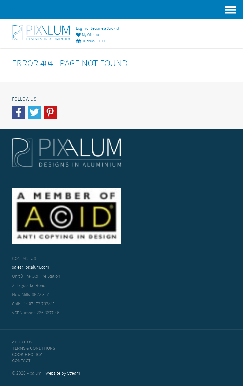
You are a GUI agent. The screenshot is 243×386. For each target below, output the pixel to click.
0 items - (91, 41)
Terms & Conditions (33, 348)
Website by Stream (62, 373)
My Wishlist (87, 35)
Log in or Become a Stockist (97, 28)
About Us (22, 342)
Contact (21, 360)
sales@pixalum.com (30, 267)
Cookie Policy (27, 354)
